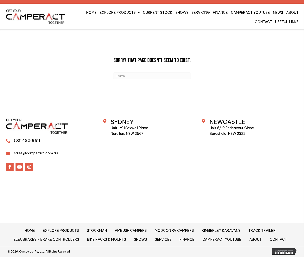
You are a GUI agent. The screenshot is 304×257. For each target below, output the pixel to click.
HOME (30, 230)
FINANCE (187, 239)
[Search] (152, 76)
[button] (10, 167)
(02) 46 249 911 (27, 140)
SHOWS (140, 239)
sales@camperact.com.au (36, 153)
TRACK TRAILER (262, 230)
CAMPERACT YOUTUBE (221, 239)
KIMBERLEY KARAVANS (221, 230)
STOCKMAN (97, 230)
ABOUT (255, 239)
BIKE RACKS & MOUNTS (106, 239)
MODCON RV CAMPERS (174, 230)
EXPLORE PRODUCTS (61, 230)
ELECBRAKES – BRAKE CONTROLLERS (46, 239)
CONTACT (278, 239)
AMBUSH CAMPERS (131, 230)
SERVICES (163, 239)
